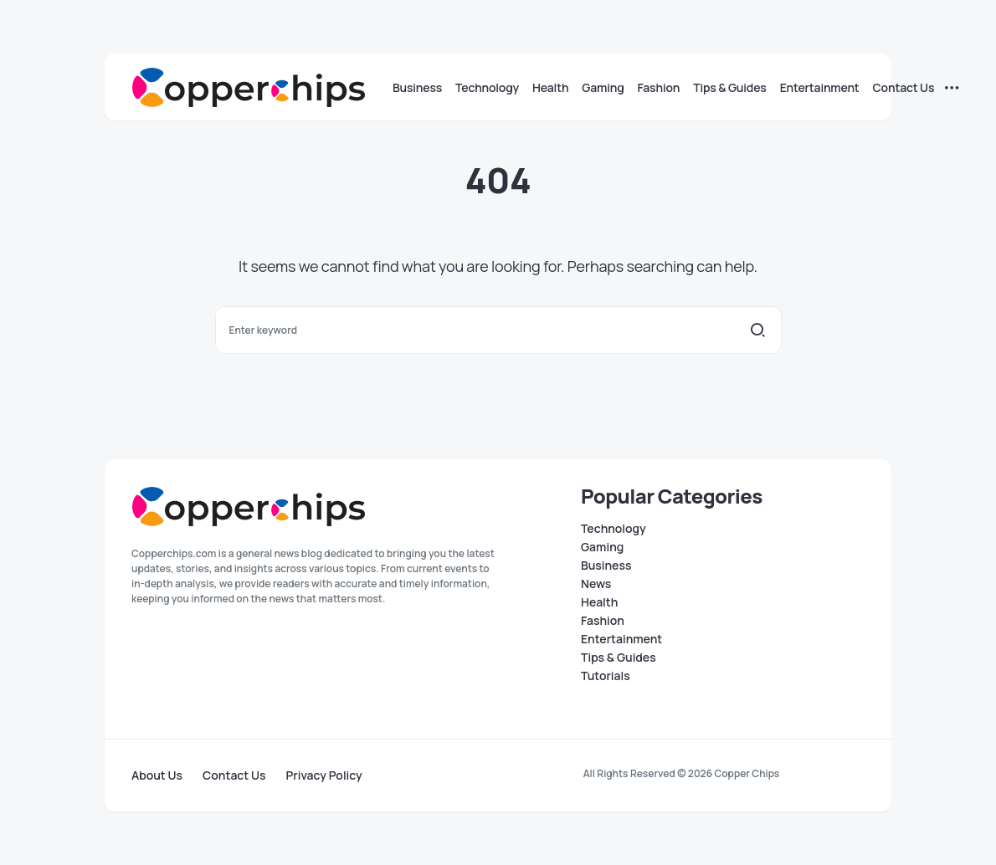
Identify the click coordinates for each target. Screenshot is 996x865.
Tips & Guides (618, 657)
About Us (156, 775)
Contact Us (234, 775)
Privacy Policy (324, 775)
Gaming (602, 547)
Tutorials (605, 676)
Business (606, 565)
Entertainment (621, 639)
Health (599, 602)
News (596, 584)
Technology (613, 529)
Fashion (602, 621)
